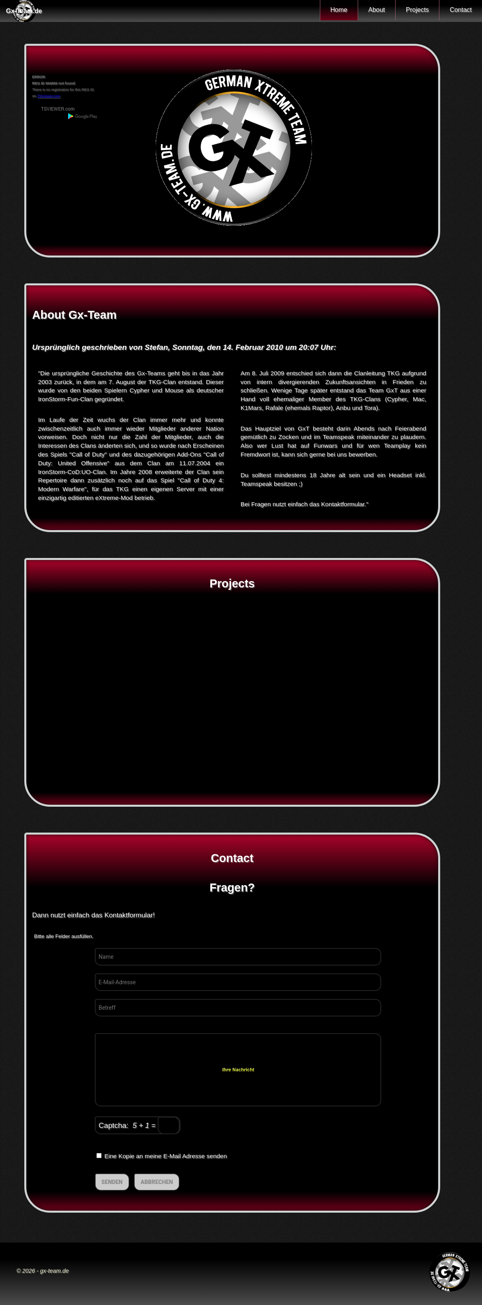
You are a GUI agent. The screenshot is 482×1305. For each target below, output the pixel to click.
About (364, 10)
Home (321, 10)
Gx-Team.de (24, 11)
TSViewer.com (48, 96)
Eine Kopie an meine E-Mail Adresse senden (161, 1156)
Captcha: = (139, 1125)
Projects (409, 10)
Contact (458, 10)
